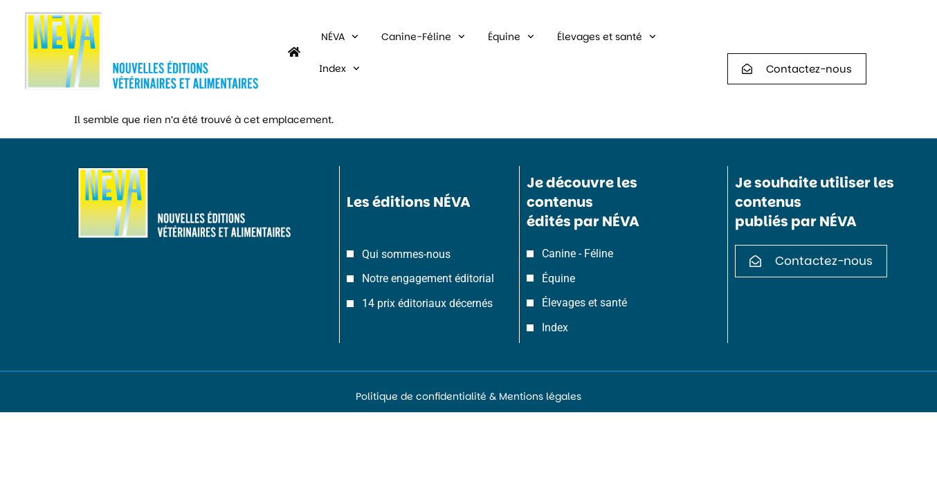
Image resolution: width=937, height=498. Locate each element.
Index (339, 68)
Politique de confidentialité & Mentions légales (468, 396)
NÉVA (339, 36)
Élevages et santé (606, 36)
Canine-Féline (423, 36)
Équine (511, 36)
